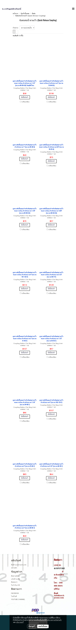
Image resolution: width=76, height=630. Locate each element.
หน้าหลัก (14, 568)
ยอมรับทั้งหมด (42, 626)
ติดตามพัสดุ (15, 576)
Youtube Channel (18, 599)
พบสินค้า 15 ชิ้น (18, 36)
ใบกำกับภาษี (15, 585)
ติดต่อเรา (14, 582)
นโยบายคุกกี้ (20, 622)
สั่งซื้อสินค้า (24, 97)
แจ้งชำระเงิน (15, 579)
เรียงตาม (16, 28)
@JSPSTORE (59, 568)
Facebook (15, 593)
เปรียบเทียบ (25, 102)
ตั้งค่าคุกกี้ (32, 626)
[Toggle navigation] (73, 9)
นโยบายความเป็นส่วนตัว (54, 620)
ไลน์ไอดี (14, 596)
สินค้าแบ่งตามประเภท (18, 565)
